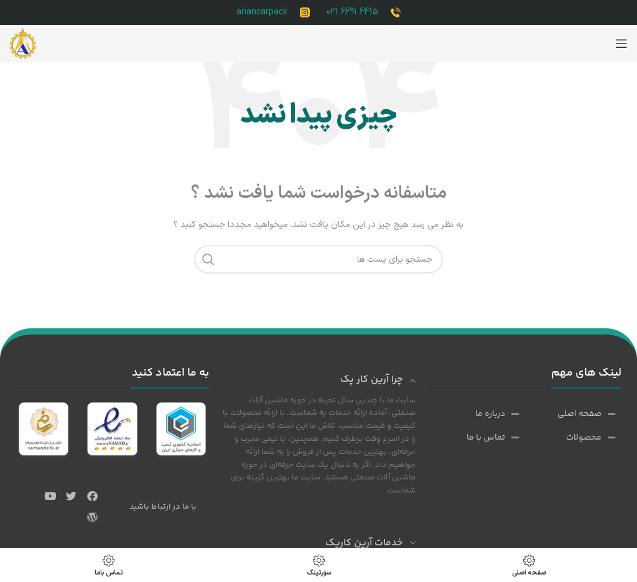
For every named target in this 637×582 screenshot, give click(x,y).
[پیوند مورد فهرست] (585, 414)
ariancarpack (261, 12)
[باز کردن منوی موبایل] (621, 43)
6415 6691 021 (352, 12)
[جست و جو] (318, 259)
